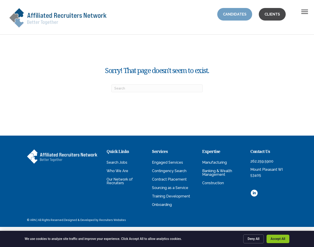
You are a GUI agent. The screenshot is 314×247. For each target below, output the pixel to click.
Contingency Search (169, 171)
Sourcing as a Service (170, 188)
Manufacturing (214, 162)
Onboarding (162, 204)
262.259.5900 (261, 161)
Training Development (171, 196)
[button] (234, 14)
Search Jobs (117, 162)
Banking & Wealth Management (217, 173)
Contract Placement (169, 179)
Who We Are (117, 171)
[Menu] (304, 12)
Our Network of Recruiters (120, 181)
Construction (213, 183)
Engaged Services (167, 162)
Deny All (253, 239)
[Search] (157, 88)
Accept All (278, 239)
